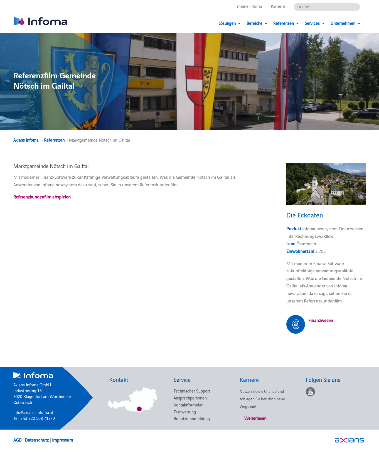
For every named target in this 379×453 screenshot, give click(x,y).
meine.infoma (249, 6)
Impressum (62, 440)
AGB (17, 440)
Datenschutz (37, 440)
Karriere (278, 6)
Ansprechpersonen (190, 398)
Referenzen (54, 140)
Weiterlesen (255, 418)
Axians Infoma (25, 140)
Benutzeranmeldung (192, 418)
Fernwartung (185, 412)
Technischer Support (192, 391)
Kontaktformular (188, 405)
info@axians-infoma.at (33, 412)
